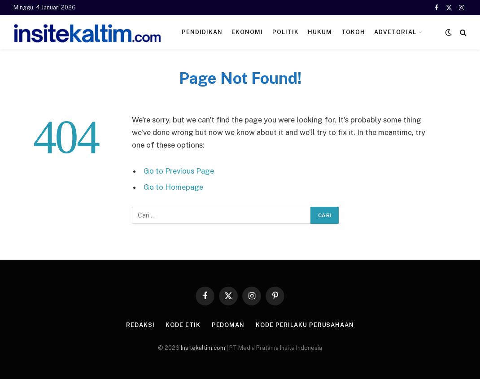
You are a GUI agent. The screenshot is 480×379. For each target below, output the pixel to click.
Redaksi (140, 325)
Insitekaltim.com (203, 347)
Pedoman (228, 325)
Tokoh (353, 32)
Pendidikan (202, 32)
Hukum (320, 32)
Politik (285, 32)
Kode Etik (183, 325)
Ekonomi (247, 32)
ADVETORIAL (395, 32)
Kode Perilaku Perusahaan (305, 325)
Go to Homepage (173, 187)
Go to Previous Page (179, 170)
